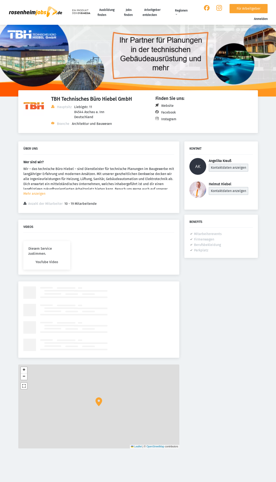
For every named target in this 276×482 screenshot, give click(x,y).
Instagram (168, 119)
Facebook (168, 112)
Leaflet (136, 446)
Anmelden (261, 19)
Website (167, 106)
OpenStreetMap (155, 446)
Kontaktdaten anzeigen (228, 168)
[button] (98, 401)
